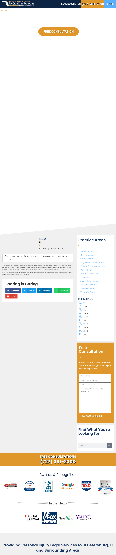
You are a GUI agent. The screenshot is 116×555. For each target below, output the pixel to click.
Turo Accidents (87, 288)
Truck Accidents (87, 285)
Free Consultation (70, 4)
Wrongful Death (87, 292)
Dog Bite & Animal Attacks (92, 262)
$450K (85, 327)
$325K (85, 331)
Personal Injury (87, 270)
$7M (84, 303)
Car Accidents (86, 259)
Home (4, 10)
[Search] (109, 445)
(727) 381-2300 (93, 4)
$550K (85, 317)
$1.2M (84, 310)
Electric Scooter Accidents (92, 266)
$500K (85, 313)
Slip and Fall (86, 277)
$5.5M (85, 306)
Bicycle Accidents (88, 251)
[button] (13, 290)
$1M (84, 320)
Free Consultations (58, 456)
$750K (85, 324)
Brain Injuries (86, 255)
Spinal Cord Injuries (89, 281)
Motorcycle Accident (89, 273)
